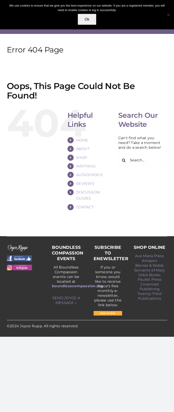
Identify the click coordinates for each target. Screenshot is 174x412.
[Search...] (142, 160)
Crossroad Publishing (150, 286)
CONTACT (85, 207)
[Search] (124, 160)
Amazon (149, 261)
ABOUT (82, 149)
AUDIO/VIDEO (89, 175)
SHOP (81, 157)
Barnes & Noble (149, 265)
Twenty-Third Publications (150, 296)
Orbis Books (149, 275)
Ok (87, 19)
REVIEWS (85, 183)
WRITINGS (86, 166)
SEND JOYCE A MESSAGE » (66, 300)
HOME (82, 140)
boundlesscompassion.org (77, 286)
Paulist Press (149, 279)
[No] (168, 14)
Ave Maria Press (149, 256)
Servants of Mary (149, 270)
